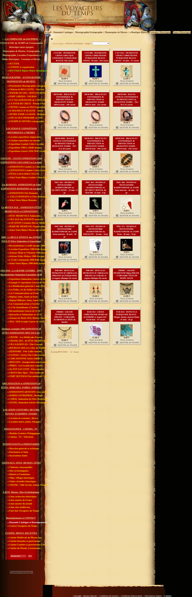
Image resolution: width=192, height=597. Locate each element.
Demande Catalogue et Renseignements (27, 522)
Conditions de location (109, 596)
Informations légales (153, 596)
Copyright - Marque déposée (84, 596)
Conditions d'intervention (131, 596)
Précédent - (64, 352)
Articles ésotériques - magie (78, 43)
